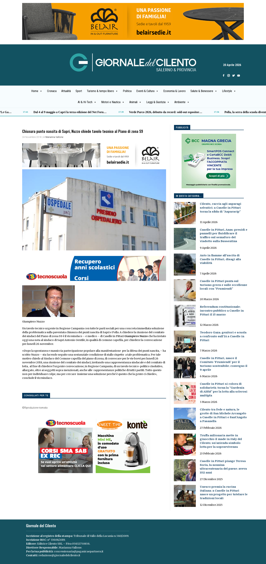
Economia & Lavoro (174, 91)
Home (36, 91)
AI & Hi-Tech (87, 102)
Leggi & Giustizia (158, 102)
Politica (127, 91)
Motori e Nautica (113, 102)
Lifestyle (229, 91)
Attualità (66, 91)
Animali (135, 102)
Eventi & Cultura (147, 91)
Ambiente (182, 102)
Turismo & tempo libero (102, 91)
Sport (79, 91)
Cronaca (52, 91)
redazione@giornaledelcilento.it (59, 555)
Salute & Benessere (203, 91)
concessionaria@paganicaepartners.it (78, 551)
